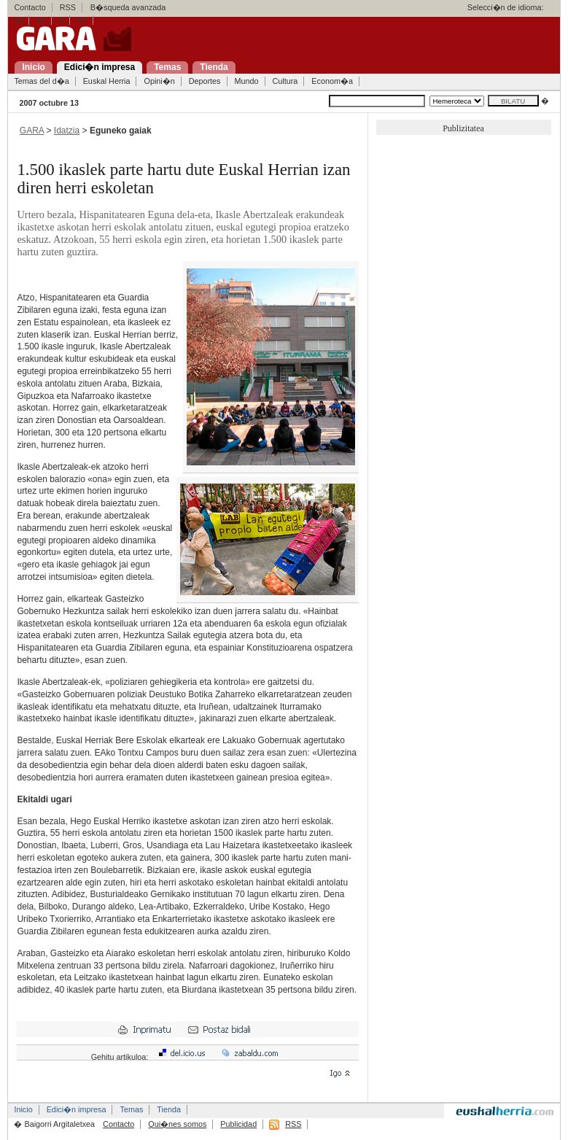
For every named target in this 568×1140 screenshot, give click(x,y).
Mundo (247, 81)
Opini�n (159, 81)
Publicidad (238, 1124)
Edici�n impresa (76, 1109)
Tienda (169, 1109)
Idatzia (66, 130)
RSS (68, 7)
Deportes (205, 81)
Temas (131, 1109)
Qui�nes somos (177, 1124)
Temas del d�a (41, 81)
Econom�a (332, 81)
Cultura (285, 81)
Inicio (23, 1109)
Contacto (29, 7)
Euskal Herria (107, 81)
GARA (32, 130)
